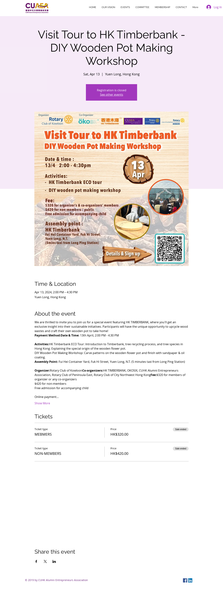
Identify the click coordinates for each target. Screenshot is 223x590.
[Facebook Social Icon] (185, 580)
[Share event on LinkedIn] (54, 561)
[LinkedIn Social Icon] (190, 580)
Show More (42, 403)
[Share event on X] (45, 561)
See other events (111, 95)
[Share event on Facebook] (36, 561)
